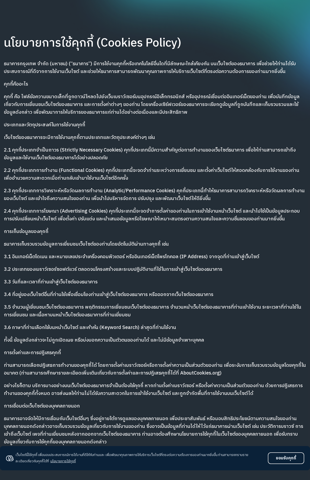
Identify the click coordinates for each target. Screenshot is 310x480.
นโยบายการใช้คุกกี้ (63, 461)
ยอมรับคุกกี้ (286, 458)
